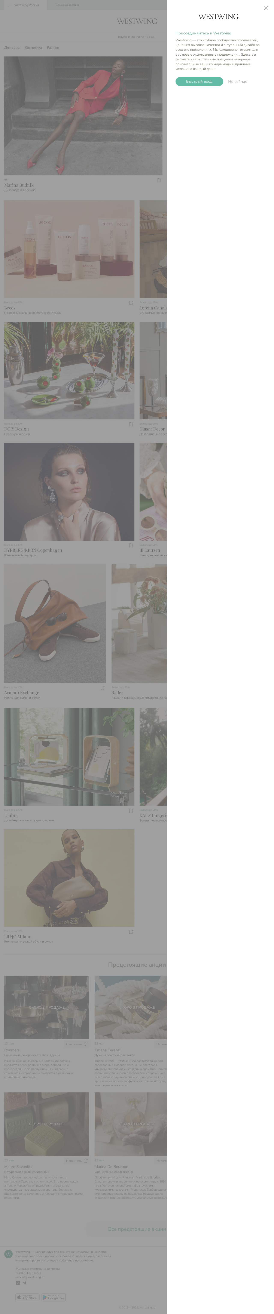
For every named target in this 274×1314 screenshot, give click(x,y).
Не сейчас (237, 81)
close (266, 8)
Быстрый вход (199, 81)
